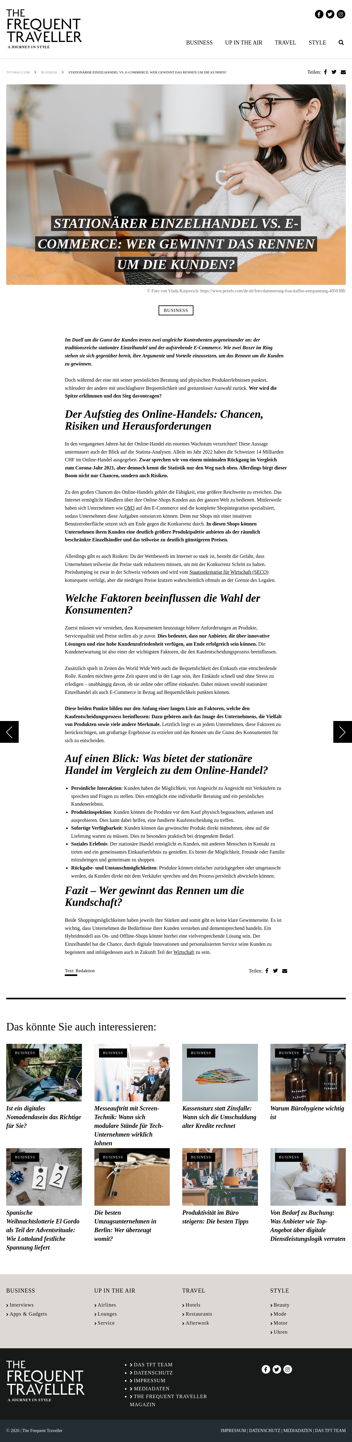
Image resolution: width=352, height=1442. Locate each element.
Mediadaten (152, 1388)
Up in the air (244, 43)
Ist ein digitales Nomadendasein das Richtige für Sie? (43, 1117)
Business (199, 43)
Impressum (149, 1380)
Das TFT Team (153, 1364)
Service (106, 1323)
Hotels (193, 1305)
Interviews (22, 1305)
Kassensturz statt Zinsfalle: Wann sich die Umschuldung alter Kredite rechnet (219, 1117)
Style (317, 43)
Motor (281, 1323)
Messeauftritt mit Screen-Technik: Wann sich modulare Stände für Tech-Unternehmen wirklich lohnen (129, 1126)
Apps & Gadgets (28, 1314)
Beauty (282, 1305)
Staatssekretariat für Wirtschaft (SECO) (229, 572)
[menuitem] (200, 42)
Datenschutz (153, 1372)
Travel (285, 43)
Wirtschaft (184, 952)
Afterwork (197, 1323)
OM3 (129, 508)
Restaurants (199, 1314)
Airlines (107, 1305)
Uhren (281, 1332)
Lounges (107, 1314)
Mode (280, 1314)
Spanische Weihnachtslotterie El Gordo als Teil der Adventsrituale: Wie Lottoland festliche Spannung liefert (42, 1230)
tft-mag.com (18, 72)
